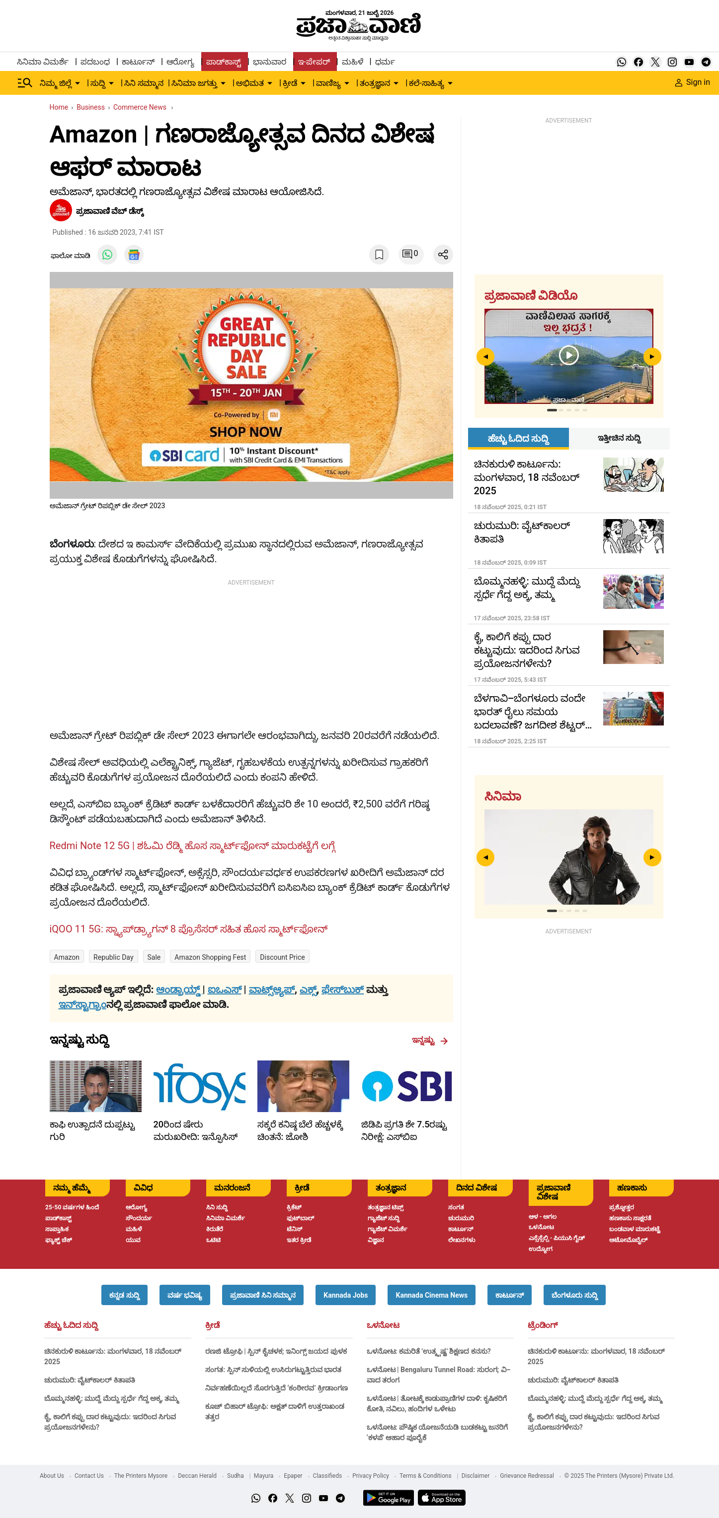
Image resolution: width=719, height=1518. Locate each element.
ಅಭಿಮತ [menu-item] (250, 83)
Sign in (692, 82)
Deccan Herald (197, 1475)
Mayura (264, 1475)
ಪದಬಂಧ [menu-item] (95, 61)
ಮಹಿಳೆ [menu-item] (352, 61)
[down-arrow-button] (77, 83)
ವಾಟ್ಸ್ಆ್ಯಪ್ (272, 989)
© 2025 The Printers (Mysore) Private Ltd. (619, 1475)
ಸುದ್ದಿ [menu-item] (97, 83)
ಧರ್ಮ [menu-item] (385, 61)
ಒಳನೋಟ (383, 1325)
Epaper (293, 1475)
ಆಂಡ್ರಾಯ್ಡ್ (179, 989)
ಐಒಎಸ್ (224, 989)
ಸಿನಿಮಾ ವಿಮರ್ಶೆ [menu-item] (43, 61)
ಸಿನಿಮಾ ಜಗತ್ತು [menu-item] (194, 83)
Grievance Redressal (527, 1475)
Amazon (67, 957)
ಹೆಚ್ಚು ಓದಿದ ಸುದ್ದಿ (71, 1325)
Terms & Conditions (425, 1475)
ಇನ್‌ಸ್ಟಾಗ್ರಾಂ (82, 1004)
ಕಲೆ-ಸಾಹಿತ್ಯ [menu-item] (426, 83)
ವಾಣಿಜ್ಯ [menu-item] (328, 83)
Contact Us (89, 1475)
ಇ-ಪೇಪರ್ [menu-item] (313, 61)
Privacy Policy (370, 1475)
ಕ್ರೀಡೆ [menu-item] (290, 83)
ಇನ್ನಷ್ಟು (430, 1040)
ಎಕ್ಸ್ (308, 989)
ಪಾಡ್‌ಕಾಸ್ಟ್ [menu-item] (223, 61)
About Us (52, 1475)
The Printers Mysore (140, 1475)
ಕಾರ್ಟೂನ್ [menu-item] (138, 61)
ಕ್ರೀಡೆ (212, 1325)
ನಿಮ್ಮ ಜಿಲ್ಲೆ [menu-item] (56, 83)
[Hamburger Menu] (25, 83)
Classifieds (327, 1475)
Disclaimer (476, 1475)
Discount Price (282, 957)
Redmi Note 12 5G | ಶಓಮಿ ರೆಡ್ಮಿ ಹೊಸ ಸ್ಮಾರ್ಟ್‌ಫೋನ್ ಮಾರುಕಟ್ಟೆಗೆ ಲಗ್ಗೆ (192, 846)
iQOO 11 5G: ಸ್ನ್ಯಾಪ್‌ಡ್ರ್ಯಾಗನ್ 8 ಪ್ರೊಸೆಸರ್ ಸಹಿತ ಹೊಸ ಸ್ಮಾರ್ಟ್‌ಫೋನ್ (188, 929)
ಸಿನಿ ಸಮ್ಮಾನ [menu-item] (143, 83)
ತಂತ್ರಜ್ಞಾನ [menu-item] (375, 83)
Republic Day (113, 957)
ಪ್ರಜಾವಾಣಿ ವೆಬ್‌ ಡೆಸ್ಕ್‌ (111, 211)
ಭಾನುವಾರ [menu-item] (269, 61)
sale (154, 957)
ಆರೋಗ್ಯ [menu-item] (180, 61)
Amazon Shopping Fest (210, 957)
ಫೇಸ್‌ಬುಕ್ (342, 989)
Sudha (235, 1475)
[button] (124, 1295)
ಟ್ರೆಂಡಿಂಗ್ (543, 1325)
